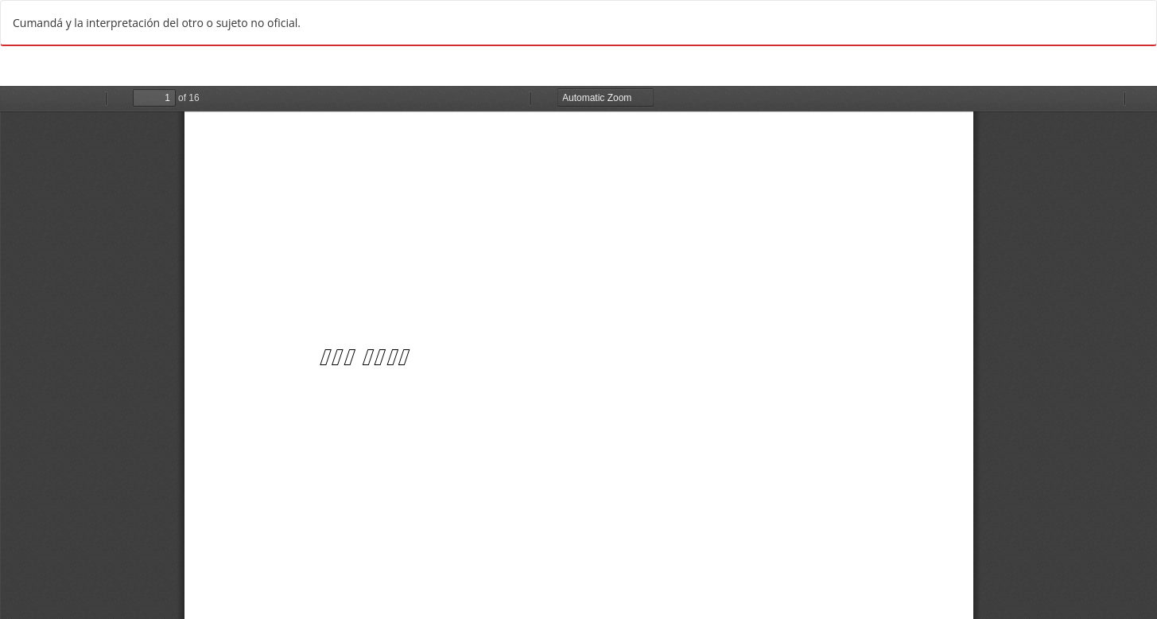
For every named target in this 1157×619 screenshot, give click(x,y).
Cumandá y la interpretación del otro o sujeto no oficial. (157, 22)
